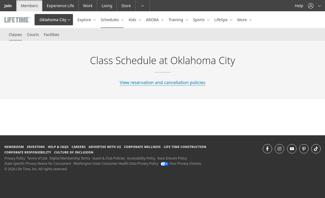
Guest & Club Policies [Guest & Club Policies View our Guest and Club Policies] (108, 158)
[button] (314, 6)
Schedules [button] (110, 19)
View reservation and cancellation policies (162, 82)
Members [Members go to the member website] (29, 5)
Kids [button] (133, 19)
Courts (33, 34)
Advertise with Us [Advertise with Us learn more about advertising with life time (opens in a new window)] (105, 147)
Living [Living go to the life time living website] (106, 5)
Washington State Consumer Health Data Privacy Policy (115, 163)
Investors (36, 147)
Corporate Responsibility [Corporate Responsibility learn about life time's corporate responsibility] (27, 152)
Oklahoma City (52, 19)
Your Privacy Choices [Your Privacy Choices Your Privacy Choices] (180, 163)
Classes (15, 34)
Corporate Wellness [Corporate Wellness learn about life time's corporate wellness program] (142, 147)
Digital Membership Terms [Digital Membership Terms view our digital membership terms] (69, 158)
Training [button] (176, 19)
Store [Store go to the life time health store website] (126, 5)
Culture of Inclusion (73, 152)
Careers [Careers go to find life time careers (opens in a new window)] (79, 147)
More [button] (242, 19)
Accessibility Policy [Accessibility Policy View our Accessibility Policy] (141, 158)
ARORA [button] (153, 19)
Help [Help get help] (299, 5)
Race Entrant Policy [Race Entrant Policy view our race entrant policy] (172, 158)
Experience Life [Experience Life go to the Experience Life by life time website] (60, 5)
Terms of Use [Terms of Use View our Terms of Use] (37, 158)
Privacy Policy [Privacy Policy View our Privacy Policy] (14, 158)
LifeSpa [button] (221, 19)
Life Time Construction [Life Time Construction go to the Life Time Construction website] (185, 147)
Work (87, 5)
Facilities (51, 34)
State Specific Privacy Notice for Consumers (37, 163)
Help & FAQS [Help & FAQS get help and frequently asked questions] (58, 147)
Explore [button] (84, 19)
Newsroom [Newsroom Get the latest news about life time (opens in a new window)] (14, 147)
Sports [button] (199, 19)
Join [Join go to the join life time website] (8, 5)
